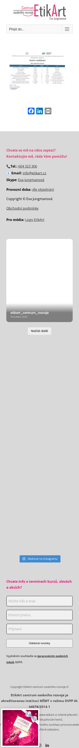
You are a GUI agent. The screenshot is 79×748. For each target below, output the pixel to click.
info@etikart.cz (34, 173)
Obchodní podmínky (22, 208)
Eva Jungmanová (31, 180)
